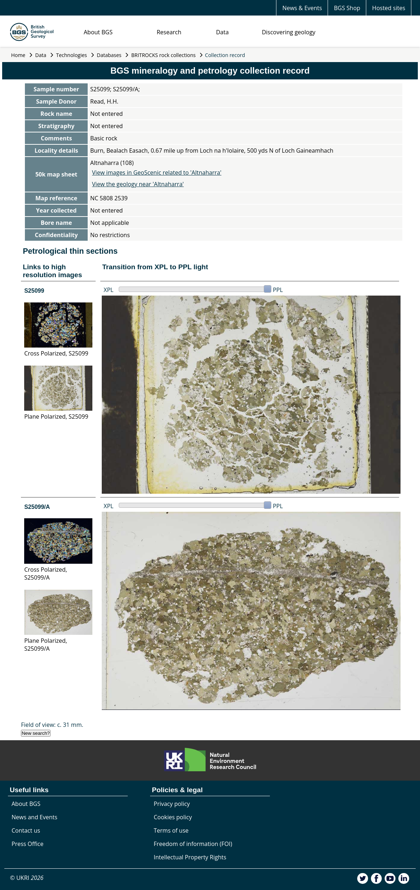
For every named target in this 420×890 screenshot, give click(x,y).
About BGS (98, 32)
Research (169, 32)
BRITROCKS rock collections (163, 55)
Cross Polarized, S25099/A (45, 573)
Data (222, 32)
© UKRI (27, 878)
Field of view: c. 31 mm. (52, 725)
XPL (108, 290)
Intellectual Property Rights (190, 857)
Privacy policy (172, 804)
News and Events (34, 817)
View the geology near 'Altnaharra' (138, 184)
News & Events (302, 8)
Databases (109, 55)
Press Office (27, 844)
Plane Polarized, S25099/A (45, 645)
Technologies (71, 55)
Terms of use (171, 830)
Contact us (26, 830)
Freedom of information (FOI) (193, 844)
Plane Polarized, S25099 (56, 416)
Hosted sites (388, 8)
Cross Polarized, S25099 (56, 353)
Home (18, 55)
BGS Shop (347, 8)
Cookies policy (173, 817)
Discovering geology (288, 32)
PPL (278, 290)
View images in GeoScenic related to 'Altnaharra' (156, 172)
